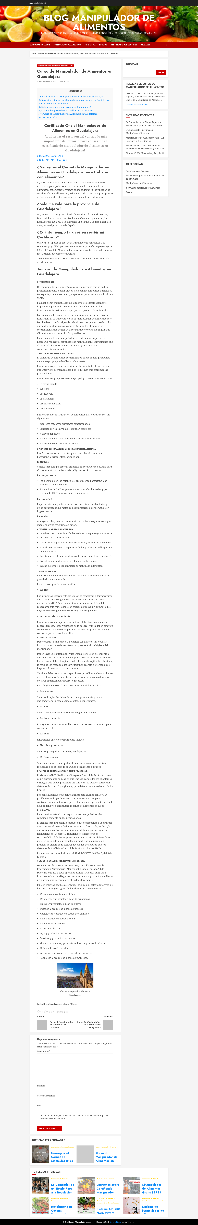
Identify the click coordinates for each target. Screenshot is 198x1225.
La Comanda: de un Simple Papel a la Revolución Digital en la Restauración (62, 1192)
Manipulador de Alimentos (67, 45)
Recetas (103, 45)
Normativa (90, 45)
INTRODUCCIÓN (48, 117)
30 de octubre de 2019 (61, 81)
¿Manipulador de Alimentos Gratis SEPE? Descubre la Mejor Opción (151, 1192)
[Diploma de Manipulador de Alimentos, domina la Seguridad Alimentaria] (131, 1205)
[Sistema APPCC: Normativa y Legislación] (86, 1205)
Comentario (43, 1051)
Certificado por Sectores (124, 45)
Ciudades (145, 45)
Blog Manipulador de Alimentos (99, 22)
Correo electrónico (46, 1095)
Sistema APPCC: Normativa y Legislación (145, 153)
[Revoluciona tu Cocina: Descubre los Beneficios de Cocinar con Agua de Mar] (40, 1205)
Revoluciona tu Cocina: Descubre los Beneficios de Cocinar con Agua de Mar (145, 147)
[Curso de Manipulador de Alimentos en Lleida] (85, 1154)
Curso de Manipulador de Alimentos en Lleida (107, 1159)
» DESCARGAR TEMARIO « (52, 160)
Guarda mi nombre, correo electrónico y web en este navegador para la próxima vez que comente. (74, 1117)
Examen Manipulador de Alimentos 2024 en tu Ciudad (55, 65)
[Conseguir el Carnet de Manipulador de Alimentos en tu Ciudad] (40, 1154)
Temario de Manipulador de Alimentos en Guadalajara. (68, 113)
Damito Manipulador (45, 81)
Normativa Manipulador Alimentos (143, 187)
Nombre (41, 1085)
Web (39, 1105)
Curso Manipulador (40, 45)
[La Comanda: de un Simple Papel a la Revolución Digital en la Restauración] (40, 1185)
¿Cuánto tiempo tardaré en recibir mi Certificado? (66, 110)
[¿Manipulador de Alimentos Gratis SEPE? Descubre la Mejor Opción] (131, 1185)
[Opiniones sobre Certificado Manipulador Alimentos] (86, 1185)
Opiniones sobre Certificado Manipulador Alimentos (108, 1190)
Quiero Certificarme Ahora (137, 104)
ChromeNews (115, 1222)
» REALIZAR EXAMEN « (50, 156)
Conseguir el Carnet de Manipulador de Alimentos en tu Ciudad (62, 1161)
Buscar (132, 64)
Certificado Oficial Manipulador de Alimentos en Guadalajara (72, 96)
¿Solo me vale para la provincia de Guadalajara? (65, 106)
